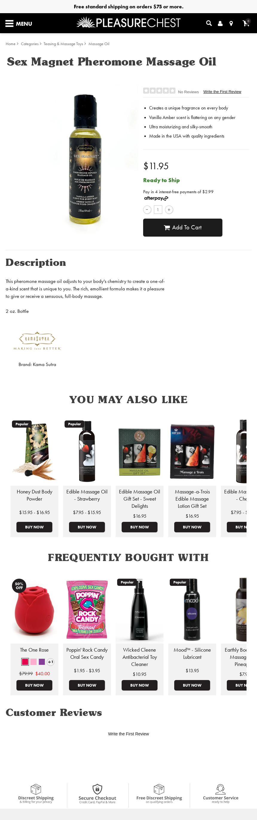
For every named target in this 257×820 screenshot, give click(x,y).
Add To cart (183, 227)
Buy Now (34, 527)
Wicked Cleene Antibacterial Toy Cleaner (140, 657)
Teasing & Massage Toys (63, 43)
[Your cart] (246, 23)
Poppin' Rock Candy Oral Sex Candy (87, 653)
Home (11, 43)
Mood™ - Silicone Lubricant (192, 653)
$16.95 (139, 516)
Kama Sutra (44, 364)
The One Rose (34, 650)
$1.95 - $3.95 (87, 670)
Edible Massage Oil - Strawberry (87, 495)
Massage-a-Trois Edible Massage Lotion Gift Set (192, 498)
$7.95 (244, 674)
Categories (30, 43)
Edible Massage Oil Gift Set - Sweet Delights (139, 498)
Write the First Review (222, 91)
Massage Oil (98, 43)
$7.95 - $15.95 (87, 512)
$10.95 (139, 674)
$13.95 (192, 670)
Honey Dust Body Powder (34, 495)
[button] (25, 662)
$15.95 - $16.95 (34, 512)
